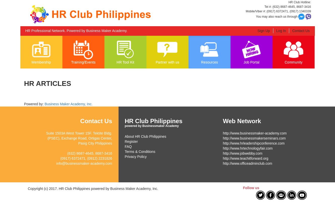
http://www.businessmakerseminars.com (254, 138)
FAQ (128, 147)
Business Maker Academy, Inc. (68, 104)
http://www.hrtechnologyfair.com (248, 148)
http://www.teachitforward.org (246, 158)
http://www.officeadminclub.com (247, 163)
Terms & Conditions (140, 152)
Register (131, 142)
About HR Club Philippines (145, 136)
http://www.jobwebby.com (243, 153)
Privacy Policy (136, 157)
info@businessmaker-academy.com (84, 163)
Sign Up (263, 31)
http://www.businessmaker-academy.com (255, 133)
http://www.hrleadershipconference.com (254, 143)
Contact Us (301, 31)
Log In (281, 31)
